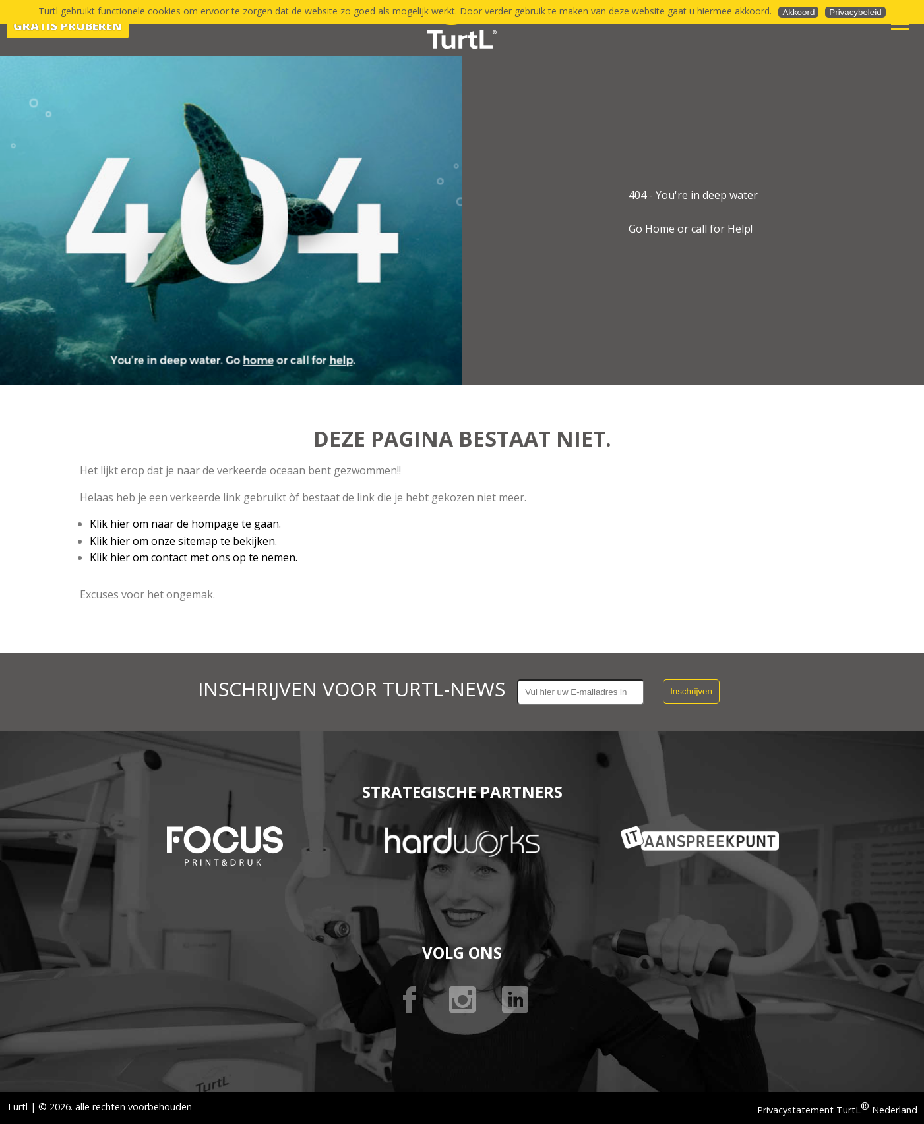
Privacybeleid (855, 12)
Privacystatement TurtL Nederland (837, 1110)
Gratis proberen (67, 26)
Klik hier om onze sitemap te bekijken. (183, 541)
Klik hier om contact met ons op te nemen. (193, 557)
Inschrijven (691, 691)
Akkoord (798, 12)
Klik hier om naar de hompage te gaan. (185, 524)
